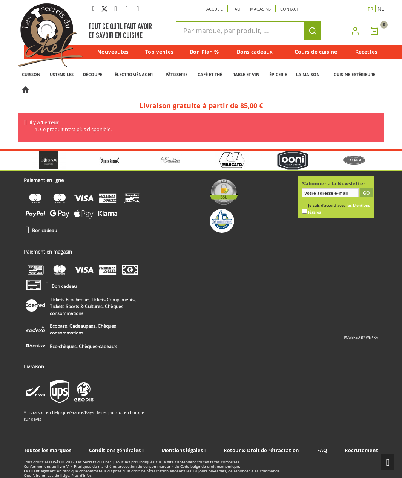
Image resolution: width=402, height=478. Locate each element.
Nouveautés (113, 51)
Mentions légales (182, 450)
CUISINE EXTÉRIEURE (354, 74)
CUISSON (31, 74)
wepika (372, 337)
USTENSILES (62, 74)
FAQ (322, 450)
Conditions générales (115, 450)
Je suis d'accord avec (339, 209)
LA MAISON (308, 74)
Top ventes (159, 51)
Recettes (366, 51)
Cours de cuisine (316, 51)
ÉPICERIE (278, 74)
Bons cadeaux (255, 51)
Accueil (214, 9)
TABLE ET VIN (246, 74)
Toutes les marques (47, 450)
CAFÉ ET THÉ (210, 74)
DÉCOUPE (92, 74)
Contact (289, 9)
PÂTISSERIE (176, 74)
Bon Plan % (204, 51)
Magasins (260, 9)
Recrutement (361, 450)
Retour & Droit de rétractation (261, 450)
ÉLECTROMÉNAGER (134, 74)
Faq (236, 9)
